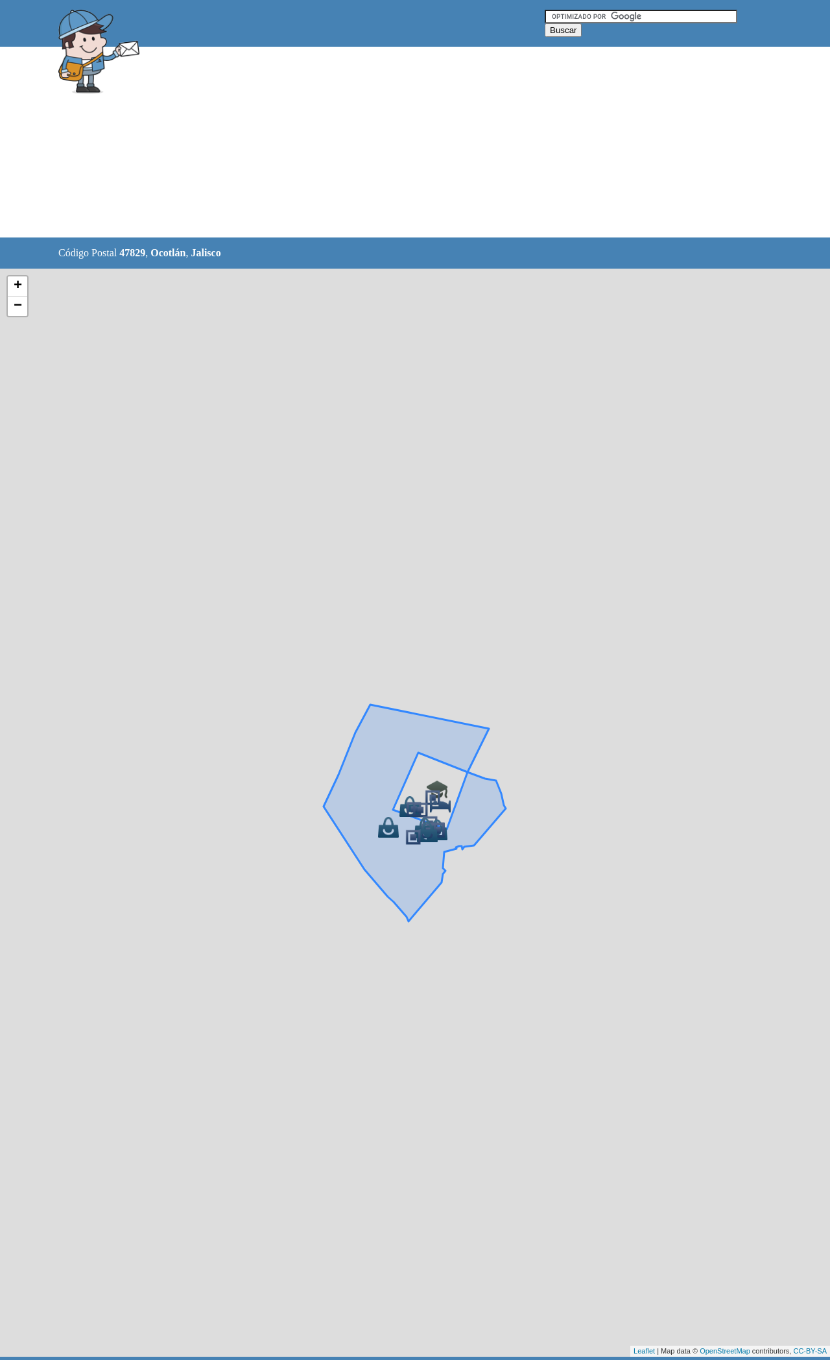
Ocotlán (167, 252)
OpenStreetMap (725, 1351)
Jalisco (205, 252)
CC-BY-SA (810, 1351)
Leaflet (644, 1351)
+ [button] (18, 286)
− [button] (18, 306)
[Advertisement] (382, 143)
